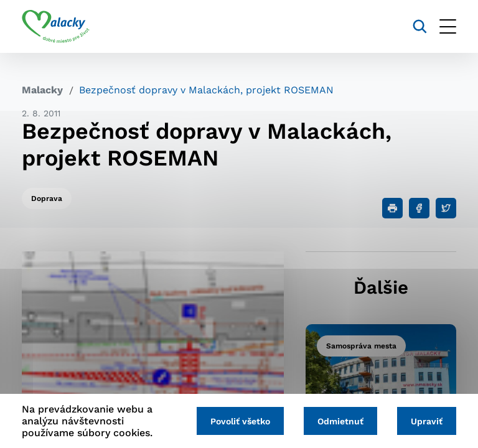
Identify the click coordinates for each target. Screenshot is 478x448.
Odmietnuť (340, 421)
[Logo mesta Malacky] (56, 27)
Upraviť (427, 421)
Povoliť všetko (240, 421)
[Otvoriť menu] (447, 26)
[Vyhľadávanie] (420, 26)
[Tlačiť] (392, 208)
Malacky (42, 90)
